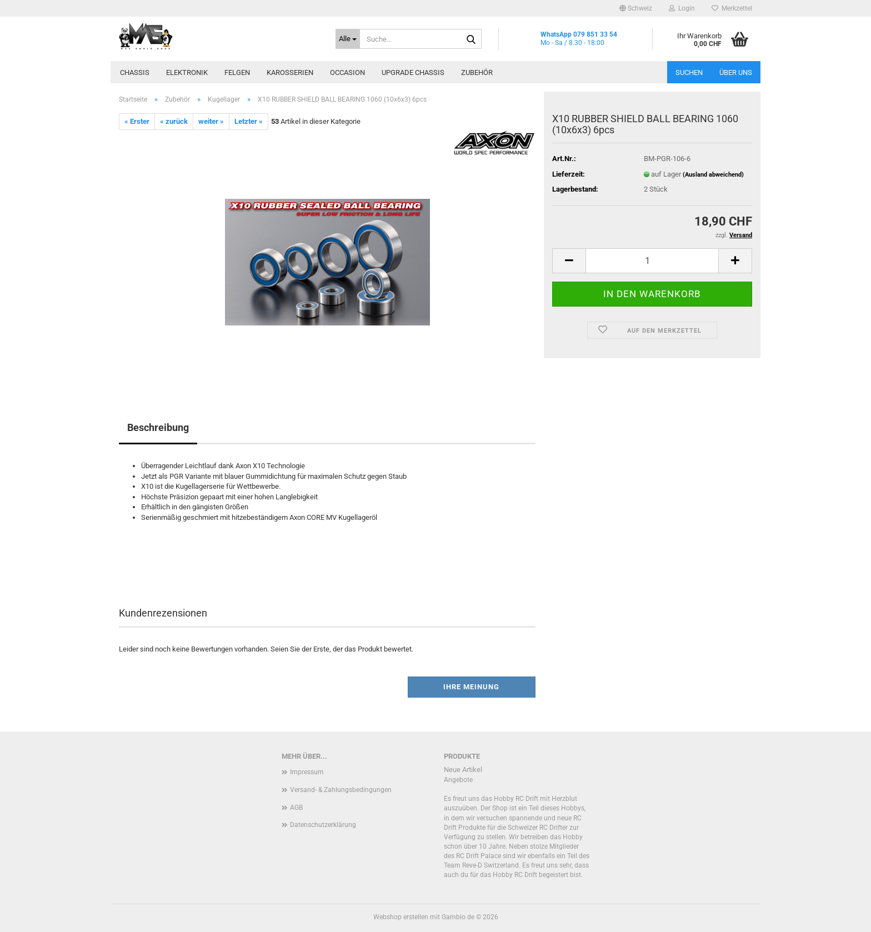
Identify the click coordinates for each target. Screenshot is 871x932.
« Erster (136, 121)
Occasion (347, 72)
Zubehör (477, 72)
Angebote (458, 780)
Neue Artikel (463, 769)
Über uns (735, 72)
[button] (635, 8)
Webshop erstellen (400, 917)
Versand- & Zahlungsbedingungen (341, 790)
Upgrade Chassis (413, 72)
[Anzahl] (652, 260)
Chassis (134, 72)
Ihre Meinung (471, 687)
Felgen (237, 72)
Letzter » (248, 121)
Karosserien (290, 72)
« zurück (174, 121)
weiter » (211, 121)
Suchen (689, 72)
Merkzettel (732, 8)
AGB (296, 807)
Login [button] (682, 8)
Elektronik (187, 72)
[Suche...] (348, 39)
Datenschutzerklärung (323, 825)
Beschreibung (158, 427)
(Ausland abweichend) (713, 174)
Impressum (307, 772)
